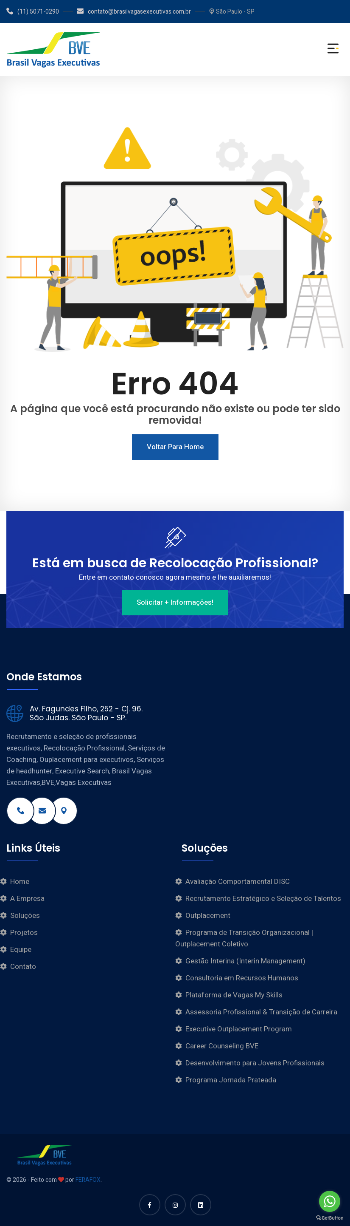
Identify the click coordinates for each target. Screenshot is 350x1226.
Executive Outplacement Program (238, 1029)
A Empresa (27, 898)
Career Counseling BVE (221, 1046)
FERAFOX (88, 1179)
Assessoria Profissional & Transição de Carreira (261, 1012)
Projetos (24, 932)
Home (19, 881)
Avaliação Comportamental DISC (237, 881)
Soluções (25, 915)
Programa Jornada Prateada (230, 1080)
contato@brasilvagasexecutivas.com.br (134, 11)
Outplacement (207, 915)
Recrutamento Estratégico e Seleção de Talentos (263, 898)
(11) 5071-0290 (32, 11)
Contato (23, 966)
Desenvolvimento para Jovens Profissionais (255, 1063)
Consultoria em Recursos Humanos (241, 978)
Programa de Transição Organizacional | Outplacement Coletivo (244, 938)
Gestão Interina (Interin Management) (245, 961)
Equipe (20, 949)
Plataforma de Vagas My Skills (234, 995)
